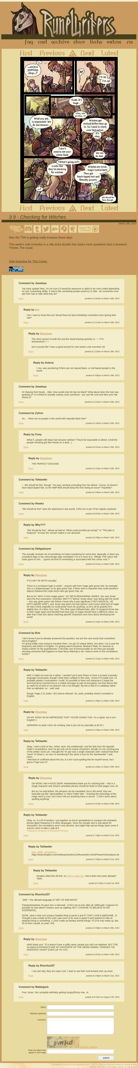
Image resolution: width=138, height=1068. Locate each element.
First (23, 53)
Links (96, 42)
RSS (131, 42)
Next (89, 53)
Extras (114, 42)
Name (43, 1007)
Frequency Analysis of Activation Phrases (47, 830)
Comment (41, 1020)
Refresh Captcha (88, 1047)
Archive (60, 42)
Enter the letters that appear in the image (37, 1051)
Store (79, 42)
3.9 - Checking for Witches (37, 217)
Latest (112, 53)
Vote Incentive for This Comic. (28, 261)
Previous (49, 53)
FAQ (29, 42)
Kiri (37, 309)
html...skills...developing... (45, 852)
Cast (42, 42)
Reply (21, 298)
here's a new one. (76, 876)
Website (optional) (38, 1013)
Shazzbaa (46, 333)
